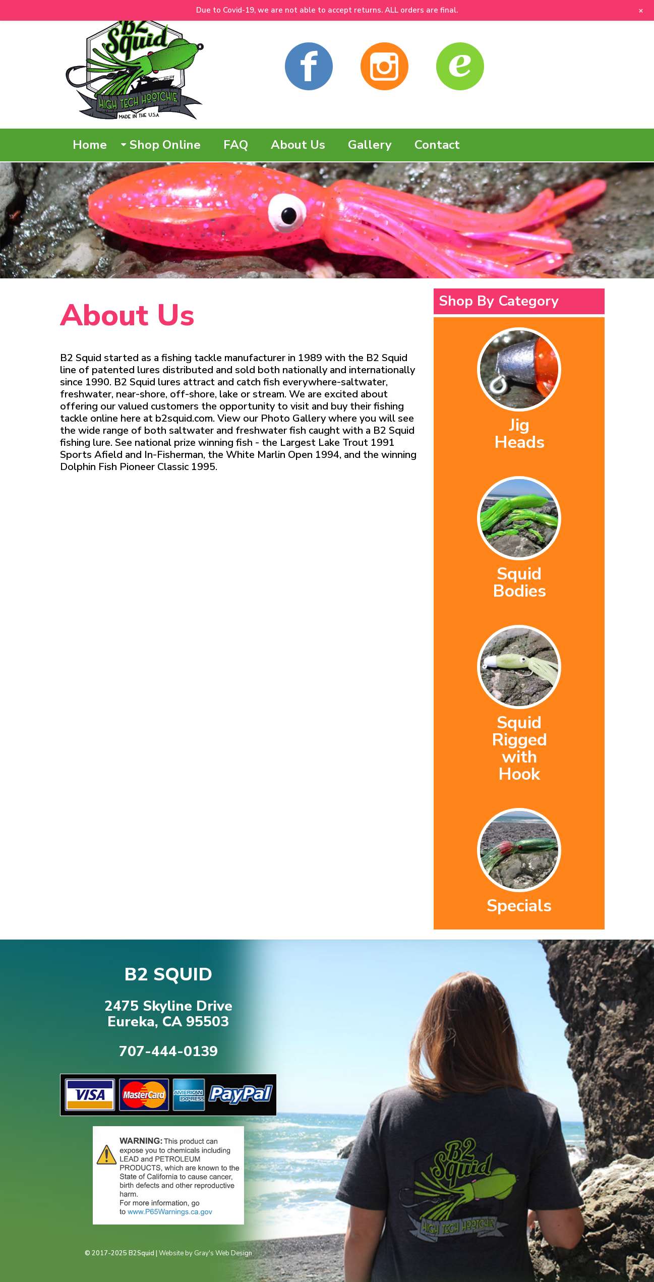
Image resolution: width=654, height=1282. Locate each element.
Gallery (370, 145)
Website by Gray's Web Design (205, 1253)
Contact (437, 145)
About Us (298, 145)
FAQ (235, 145)
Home (90, 145)
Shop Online (165, 145)
